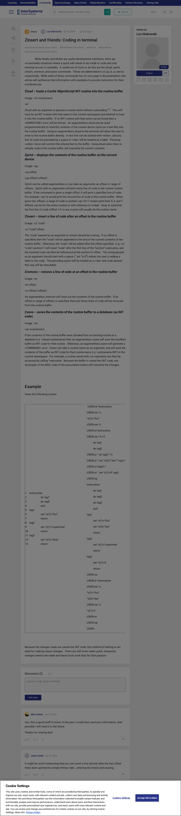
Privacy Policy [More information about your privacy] (33, 814)
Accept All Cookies (147, 800)
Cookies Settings (121, 800)
